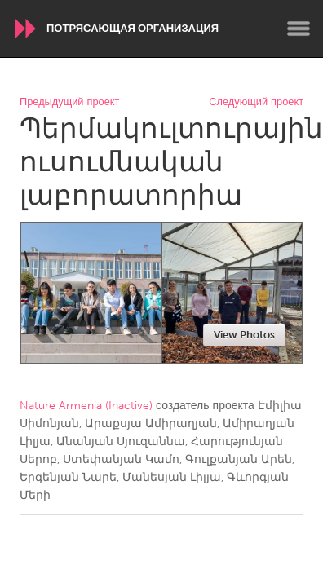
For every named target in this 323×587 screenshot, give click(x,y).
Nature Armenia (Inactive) (86, 406)
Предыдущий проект (69, 102)
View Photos (244, 335)
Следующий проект (256, 102)
